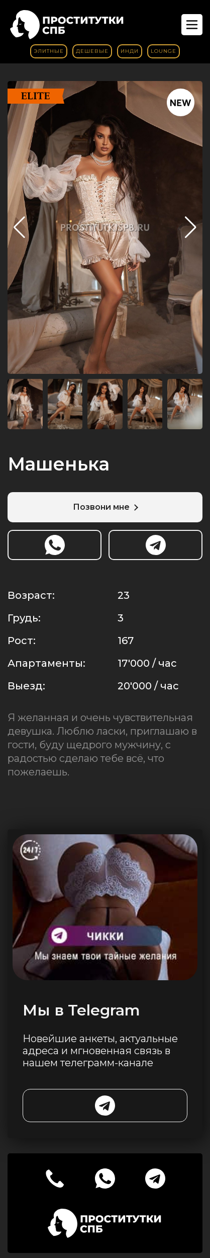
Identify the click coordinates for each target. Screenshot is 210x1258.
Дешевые (92, 51)
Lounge (163, 51)
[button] (190, 227)
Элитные (49, 51)
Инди (130, 51)
